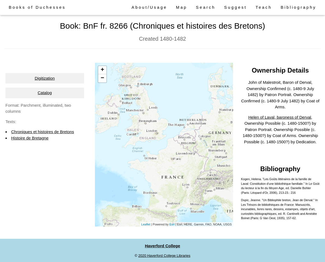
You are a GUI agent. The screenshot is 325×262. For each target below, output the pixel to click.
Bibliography (298, 7)
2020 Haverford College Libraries (164, 256)
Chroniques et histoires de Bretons (42, 131)
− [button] (102, 78)
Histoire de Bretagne (30, 138)
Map (181, 7)
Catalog (45, 92)
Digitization (45, 78)
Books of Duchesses (37, 7)
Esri (172, 224)
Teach (263, 7)
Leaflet (145, 224)
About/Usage (149, 7)
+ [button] (102, 70)
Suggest (235, 7)
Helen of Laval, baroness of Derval (279, 117)
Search (206, 7)
